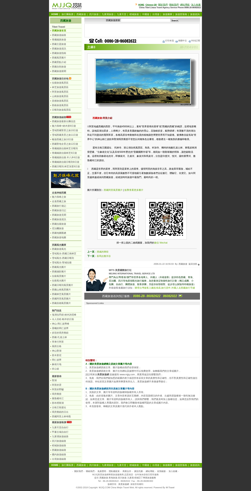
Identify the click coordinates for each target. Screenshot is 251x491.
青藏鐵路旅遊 (59, 39)
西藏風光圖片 (59, 267)
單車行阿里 (58, 341)
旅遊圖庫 (167, 14)
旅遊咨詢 (195, 14)
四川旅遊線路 (59, 441)
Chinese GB (151, 5)
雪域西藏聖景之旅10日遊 (65, 130)
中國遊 (145, 14)
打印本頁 (168, 40)
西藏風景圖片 (59, 57)
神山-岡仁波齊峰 (60, 323)
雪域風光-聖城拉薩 (62, 262)
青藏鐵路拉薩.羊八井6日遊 (66, 157)
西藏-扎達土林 (59, 337)
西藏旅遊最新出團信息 (63, 121)
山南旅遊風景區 (60, 96)
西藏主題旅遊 (59, 44)
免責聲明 (101, 471)
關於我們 (163, 4)
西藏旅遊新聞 (59, 71)
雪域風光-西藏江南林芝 (64, 253)
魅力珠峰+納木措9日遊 (64, 126)
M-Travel (170, 487)
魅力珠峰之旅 (59, 196)
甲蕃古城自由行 (60, 432)
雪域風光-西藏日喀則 (63, 258)
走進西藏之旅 (59, 201)
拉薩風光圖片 (59, 280)
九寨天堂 (121, 14)
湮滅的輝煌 (102, 251)
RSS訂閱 (194, 40)
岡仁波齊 (56, 359)
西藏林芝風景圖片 (61, 294)
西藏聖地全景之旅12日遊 (65, 144)
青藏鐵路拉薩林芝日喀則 (65, 148)
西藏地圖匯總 (59, 233)
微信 (156, 242)
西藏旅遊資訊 (59, 48)
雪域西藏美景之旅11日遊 (65, 135)
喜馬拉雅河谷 (104, 256)
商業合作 (127, 471)
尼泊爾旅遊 (58, 228)
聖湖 (54, 380)
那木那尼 (56, 355)
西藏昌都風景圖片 (61, 303)
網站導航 (185, 4)
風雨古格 (56, 346)
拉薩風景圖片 (59, 276)
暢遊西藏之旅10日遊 (62, 139)
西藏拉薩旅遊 (59, 224)
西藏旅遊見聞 (59, 215)
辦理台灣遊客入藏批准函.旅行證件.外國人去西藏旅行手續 (165, 287)
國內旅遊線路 (59, 454)
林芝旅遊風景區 (60, 87)
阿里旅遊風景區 (60, 91)
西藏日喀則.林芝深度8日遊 (66, 166)
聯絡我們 (174, 4)
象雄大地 (56, 364)
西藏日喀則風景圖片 (62, 285)
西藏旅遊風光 (59, 249)
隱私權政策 (114, 471)
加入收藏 (196, 4)
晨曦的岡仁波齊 (60, 328)
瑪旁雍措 (56, 394)
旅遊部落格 (181, 14)
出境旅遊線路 (59, 459)
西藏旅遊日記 (59, 210)
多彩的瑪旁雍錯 (60, 332)
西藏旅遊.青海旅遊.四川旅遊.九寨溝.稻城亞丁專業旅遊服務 (127, 477)
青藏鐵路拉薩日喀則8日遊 (65, 162)
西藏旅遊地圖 (59, 237)
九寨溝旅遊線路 (60, 436)
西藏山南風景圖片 (61, 289)
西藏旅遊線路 (59, 35)
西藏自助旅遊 (59, 66)
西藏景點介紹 (59, 62)
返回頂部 (194, 264)
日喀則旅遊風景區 (61, 109)
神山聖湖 (56, 350)
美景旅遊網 (123, 484)
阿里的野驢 (58, 389)
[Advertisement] (142, 30)
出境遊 (155, 14)
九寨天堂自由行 (60, 427)
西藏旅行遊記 (59, 206)
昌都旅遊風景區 (60, 100)
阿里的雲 (56, 385)
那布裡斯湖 (58, 403)
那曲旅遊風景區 (60, 105)
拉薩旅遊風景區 (60, 82)
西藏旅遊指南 (59, 53)
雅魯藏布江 (58, 398)
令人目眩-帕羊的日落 (63, 319)
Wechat (163, 242)
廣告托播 (138, 471)
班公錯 (55, 368)
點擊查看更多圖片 (134, 190)
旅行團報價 (67, 14)
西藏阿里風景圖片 (113, 190)
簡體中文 (181, 40)
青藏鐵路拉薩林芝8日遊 (64, 153)
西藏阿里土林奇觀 (61, 416)
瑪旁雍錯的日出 (60, 412)
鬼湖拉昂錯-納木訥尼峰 (64, 314)
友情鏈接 (161, 471)
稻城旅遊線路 (59, 445)
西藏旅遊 (81, 14)
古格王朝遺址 (59, 407)
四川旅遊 (94, 14)
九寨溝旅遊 (108, 14)
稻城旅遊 (134, 14)
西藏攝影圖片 (59, 271)
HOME (141, 5)
